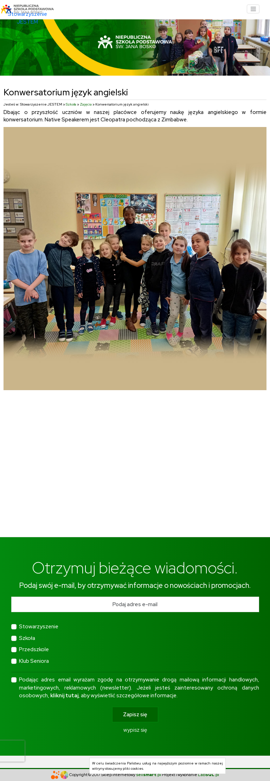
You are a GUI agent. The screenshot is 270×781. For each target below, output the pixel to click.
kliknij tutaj (64, 695)
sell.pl (148, 774)
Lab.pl (208, 774)
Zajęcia (86, 104)
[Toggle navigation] (253, 9)
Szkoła (71, 104)
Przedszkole (34, 649)
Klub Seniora (34, 661)
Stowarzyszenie (38, 626)
